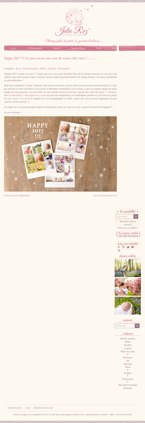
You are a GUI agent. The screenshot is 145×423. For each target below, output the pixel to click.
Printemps (128, 357)
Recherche (128, 320)
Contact (115, 48)
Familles (52, 68)
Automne (127, 364)
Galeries (56, 48)
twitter (127, 247)
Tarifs (98, 48)
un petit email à (25, 95)
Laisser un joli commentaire (17, 195)
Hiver (18, 68)
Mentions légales (43, 408)
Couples (128, 348)
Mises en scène (128, 351)
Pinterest (123, 247)
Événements (63, 68)
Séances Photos (78, 48)
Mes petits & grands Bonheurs (127, 386)
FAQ (28, 408)
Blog (132, 53)
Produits (128, 373)
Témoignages (15, 408)
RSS (118, 250)
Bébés (43, 68)
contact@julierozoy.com (33, 95)
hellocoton (132, 247)
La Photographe (34, 48)
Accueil (13, 48)
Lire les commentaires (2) (105, 195)
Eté (127, 360)
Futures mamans (30, 68)
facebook (118, 247)
